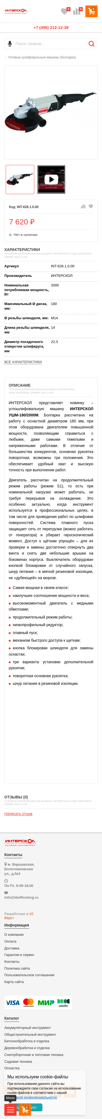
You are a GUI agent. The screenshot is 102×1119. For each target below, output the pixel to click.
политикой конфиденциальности (32, 1097)
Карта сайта (14, 982)
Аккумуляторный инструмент (27, 1028)
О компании (14, 935)
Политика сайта (17, 968)
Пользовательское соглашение (29, 975)
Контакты (11, 962)
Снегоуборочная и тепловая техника (33, 1055)
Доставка (11, 948)
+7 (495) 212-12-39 (51, 27)
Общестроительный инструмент (30, 1035)
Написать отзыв (18, 814)
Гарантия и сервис (19, 955)
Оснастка (12, 1068)
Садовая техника (18, 1062)
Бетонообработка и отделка (26, 1041)
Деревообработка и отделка (27, 1048)
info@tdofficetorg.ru (21, 897)
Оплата (10, 941)
